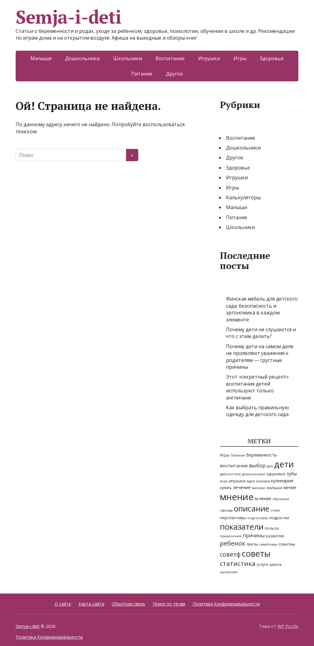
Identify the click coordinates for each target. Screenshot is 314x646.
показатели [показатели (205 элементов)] (241, 526)
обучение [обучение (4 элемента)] (281, 499)
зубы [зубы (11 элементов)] (292, 474)
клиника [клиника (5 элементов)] (263, 481)
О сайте (63, 604)
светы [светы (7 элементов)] (252, 544)
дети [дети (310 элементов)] (284, 464)
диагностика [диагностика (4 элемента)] (230, 474)
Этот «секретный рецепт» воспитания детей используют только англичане (257, 387)
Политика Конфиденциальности (226, 604)
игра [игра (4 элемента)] (224, 481)
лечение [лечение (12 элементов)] (242, 487)
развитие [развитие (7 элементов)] (275, 536)
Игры (239, 58)
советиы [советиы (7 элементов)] (287, 544)
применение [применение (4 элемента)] (231, 536)
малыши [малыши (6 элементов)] (274, 487)
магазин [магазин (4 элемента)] (259, 488)
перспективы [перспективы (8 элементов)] (233, 517)
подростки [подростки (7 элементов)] (279, 517)
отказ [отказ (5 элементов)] (275, 510)
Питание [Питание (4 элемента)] (238, 455)
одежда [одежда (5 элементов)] (226, 510)
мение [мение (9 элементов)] (290, 487)
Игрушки (209, 58)
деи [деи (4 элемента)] (270, 466)
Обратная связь (128, 604)
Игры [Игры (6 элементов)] (224, 455)
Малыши (41, 58)
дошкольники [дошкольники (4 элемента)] (253, 474)
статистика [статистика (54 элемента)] (237, 563)
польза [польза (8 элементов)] (272, 528)
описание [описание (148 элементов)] (251, 508)
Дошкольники (82, 58)
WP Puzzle (288, 626)
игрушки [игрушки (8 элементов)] (237, 481)
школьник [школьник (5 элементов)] (229, 572)
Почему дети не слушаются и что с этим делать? (261, 333)
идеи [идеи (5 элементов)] (251, 481)
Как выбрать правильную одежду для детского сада (257, 411)
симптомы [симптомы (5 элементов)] (268, 544)
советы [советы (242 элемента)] (256, 553)
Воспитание (170, 58)
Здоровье (272, 58)
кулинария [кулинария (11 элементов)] (282, 481)
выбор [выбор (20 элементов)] (257, 465)
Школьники (127, 58)
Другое (174, 73)
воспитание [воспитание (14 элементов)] (234, 465)
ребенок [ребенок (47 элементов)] (232, 543)
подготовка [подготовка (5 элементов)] (257, 518)
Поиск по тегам (169, 604)
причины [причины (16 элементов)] (254, 535)
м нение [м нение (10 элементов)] (263, 498)
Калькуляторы (243, 197)
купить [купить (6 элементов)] (226, 487)
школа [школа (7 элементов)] (275, 564)
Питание (141, 73)
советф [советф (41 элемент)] (230, 554)
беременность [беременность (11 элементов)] (261, 455)
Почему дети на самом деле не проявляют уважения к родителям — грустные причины (259, 356)
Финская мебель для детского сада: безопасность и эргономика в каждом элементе (262, 309)
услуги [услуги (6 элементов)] (262, 564)
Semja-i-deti (68, 17)
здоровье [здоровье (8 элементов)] (275, 474)
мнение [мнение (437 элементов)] (237, 497)
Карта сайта (91, 604)
